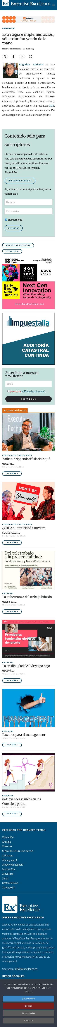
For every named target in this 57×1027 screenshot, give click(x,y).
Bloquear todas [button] (28, 1014)
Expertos (8, 28)
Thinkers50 (8, 887)
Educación (8, 837)
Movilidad (7, 873)
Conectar (13, 228)
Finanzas (7, 846)
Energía (6, 841)
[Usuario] (28, 202)
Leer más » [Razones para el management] (12, 745)
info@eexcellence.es (25, 968)
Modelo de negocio (12, 864)
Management (9, 860)
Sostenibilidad (10, 883)
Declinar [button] (28, 1006)
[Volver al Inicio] (26, 5)
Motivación (8, 869)
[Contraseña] (28, 211)
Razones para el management (23, 735)
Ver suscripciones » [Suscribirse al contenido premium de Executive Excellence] (20, 181)
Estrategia (12, 251)
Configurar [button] (28, 1021)
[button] (53, 5)
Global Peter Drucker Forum (17, 850)
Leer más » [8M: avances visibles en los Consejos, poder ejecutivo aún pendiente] (12, 814)
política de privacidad (33, 391)
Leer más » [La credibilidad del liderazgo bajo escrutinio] (12, 680)
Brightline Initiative (18, 245)
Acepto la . (26, 391)
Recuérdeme (13, 219)
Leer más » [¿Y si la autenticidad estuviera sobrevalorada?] (12, 542)
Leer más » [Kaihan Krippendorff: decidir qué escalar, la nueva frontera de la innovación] (12, 474)
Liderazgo (7, 855)
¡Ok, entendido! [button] (28, 999)
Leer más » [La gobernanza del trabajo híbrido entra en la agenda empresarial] (12, 611)
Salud (5, 878)
